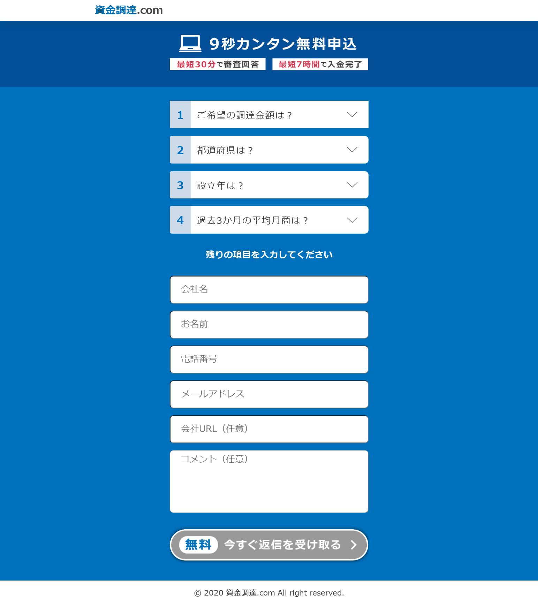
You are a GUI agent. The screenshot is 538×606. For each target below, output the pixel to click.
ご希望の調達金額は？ (246, 115)
